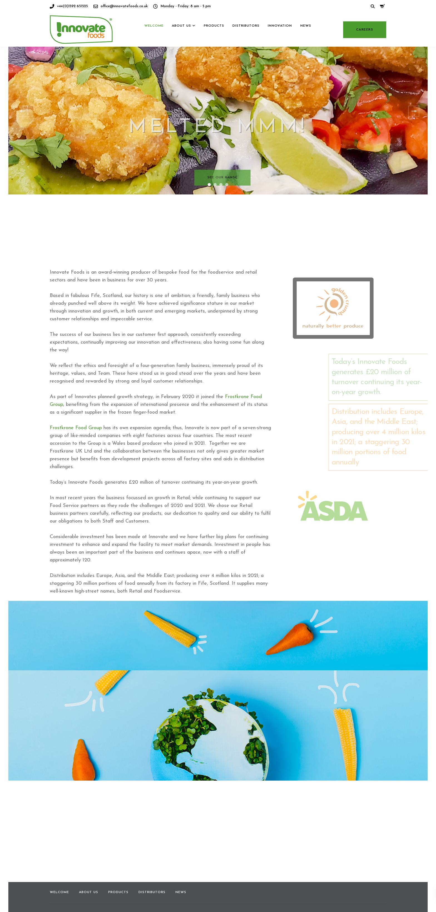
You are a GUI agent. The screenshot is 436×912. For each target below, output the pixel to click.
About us (181, 38)
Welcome (154, 38)
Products (214, 38)
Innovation (280, 38)
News (305, 38)
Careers (364, 42)
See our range (222, 177)
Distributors (245, 38)
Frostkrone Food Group (76, 428)
